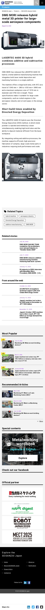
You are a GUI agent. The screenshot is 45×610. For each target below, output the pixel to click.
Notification (32, 576)
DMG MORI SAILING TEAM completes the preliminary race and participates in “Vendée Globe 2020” (30, 247)
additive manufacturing (14, 224)
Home (6, 572)
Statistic (5, 305)
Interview (5, 269)
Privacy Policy (8, 579)
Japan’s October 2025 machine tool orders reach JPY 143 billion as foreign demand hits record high (31, 324)
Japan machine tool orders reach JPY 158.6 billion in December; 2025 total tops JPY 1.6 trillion (28, 383)
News (5, 241)
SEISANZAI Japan (7, 11)
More (41, 431)
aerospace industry (27, 216)
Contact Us (7, 583)
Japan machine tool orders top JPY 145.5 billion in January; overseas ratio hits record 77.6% (28, 369)
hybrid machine (11, 216)
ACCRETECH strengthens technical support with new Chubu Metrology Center (30, 296)
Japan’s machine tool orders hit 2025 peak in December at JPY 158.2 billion (31, 310)
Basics (5, 351)
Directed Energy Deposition (15, 220)
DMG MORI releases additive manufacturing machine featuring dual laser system (30, 260)
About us (31, 572)
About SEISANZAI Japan (11, 576)
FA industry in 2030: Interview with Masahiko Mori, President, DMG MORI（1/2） (31, 274)
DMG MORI (29, 224)
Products (16, 11)
